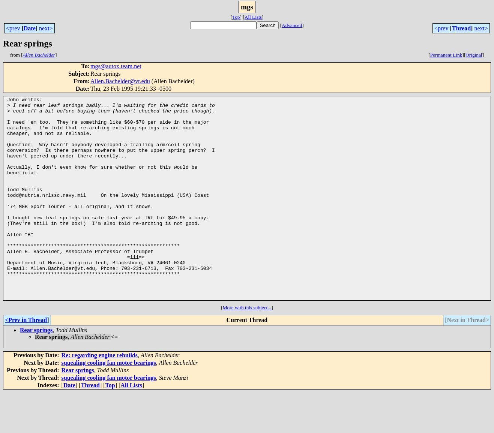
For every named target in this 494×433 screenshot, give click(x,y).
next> (46, 28)
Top (236, 17)
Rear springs (36, 370)
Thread (461, 28)
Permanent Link (446, 55)
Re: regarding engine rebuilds (100, 396)
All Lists (253, 17)
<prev (13, 28)
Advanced (292, 25)
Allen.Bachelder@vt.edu (120, 81)
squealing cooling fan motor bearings (109, 403)
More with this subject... (247, 348)
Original (473, 55)
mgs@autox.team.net (115, 66)
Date (30, 28)
